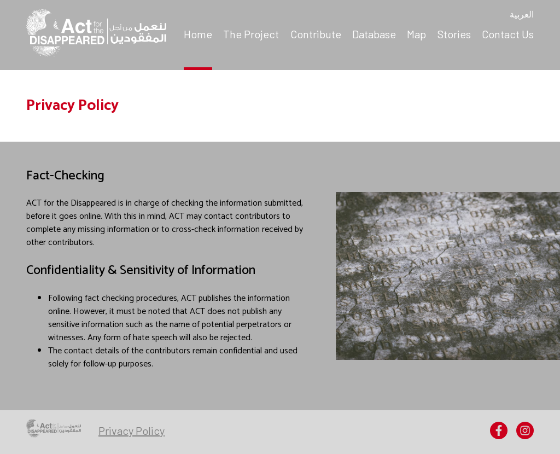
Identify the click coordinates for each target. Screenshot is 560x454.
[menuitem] (198, 35)
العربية (522, 15)
